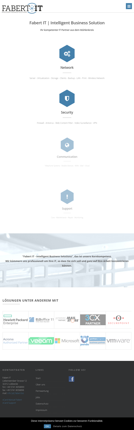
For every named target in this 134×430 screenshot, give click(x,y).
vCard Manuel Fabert (12, 399)
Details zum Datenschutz (67, 426)
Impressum (41, 410)
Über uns (40, 384)
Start (38, 378)
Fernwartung (42, 390)
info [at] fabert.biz (15, 393)
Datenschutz (42, 403)
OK (47, 426)
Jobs (38, 397)
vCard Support (9, 402)
